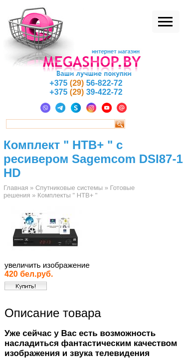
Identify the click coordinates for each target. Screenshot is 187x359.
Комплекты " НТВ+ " (67, 195)
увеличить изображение (47, 265)
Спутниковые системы (69, 187)
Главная (15, 187)
